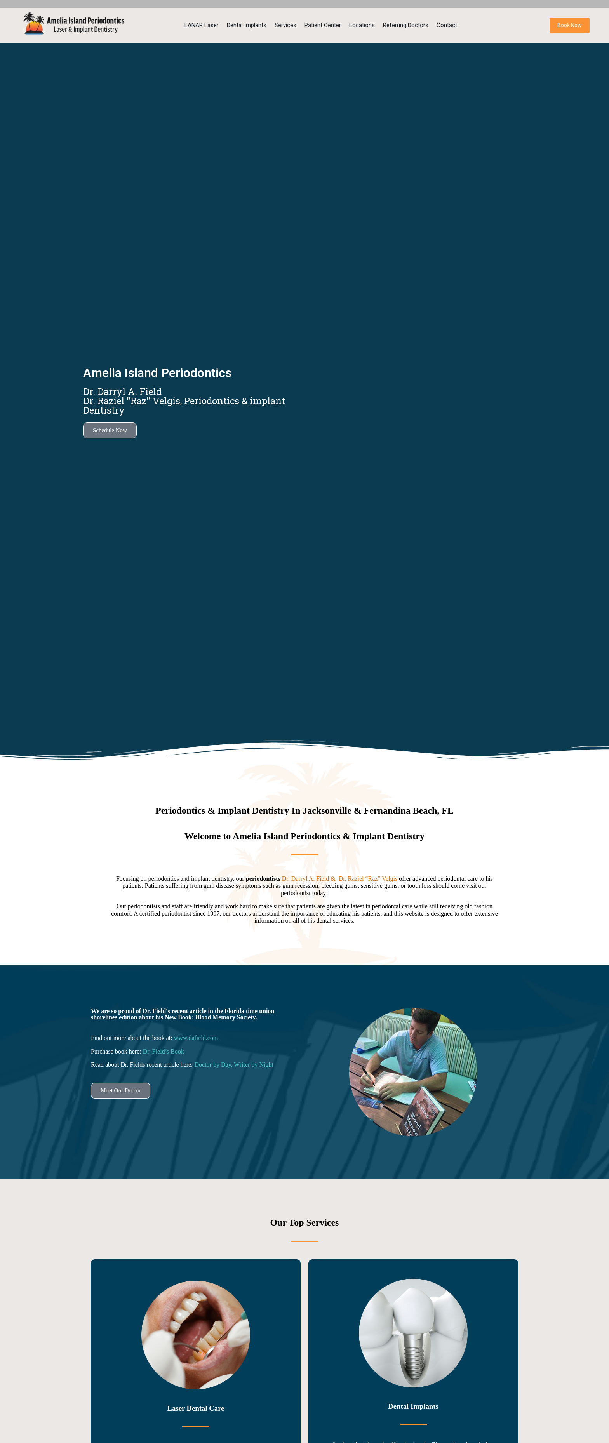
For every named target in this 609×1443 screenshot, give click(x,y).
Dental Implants (246, 25)
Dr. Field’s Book (163, 1051)
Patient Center (322, 25)
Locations (362, 25)
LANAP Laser (201, 25)
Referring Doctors (405, 25)
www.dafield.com (196, 1037)
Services (285, 25)
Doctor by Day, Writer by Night (234, 1064)
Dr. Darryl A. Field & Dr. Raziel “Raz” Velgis (340, 878)
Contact (447, 25)
